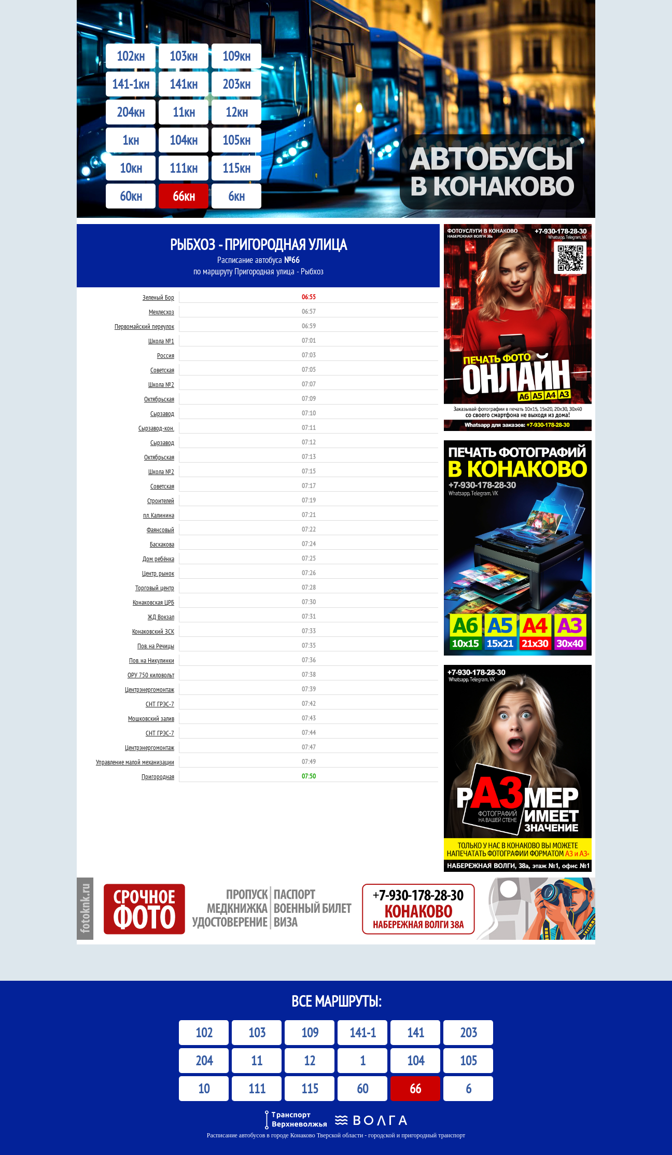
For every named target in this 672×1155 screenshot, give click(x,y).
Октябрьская (159, 399)
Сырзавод (162, 413)
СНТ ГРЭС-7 (160, 704)
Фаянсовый (160, 529)
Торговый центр (154, 587)
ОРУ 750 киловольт (151, 675)
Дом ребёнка (158, 558)
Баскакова (162, 544)
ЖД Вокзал (161, 617)
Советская (162, 370)
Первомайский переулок (144, 326)
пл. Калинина (158, 515)
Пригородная (158, 776)
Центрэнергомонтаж (149, 689)
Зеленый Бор (158, 297)
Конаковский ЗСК (153, 631)
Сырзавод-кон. (156, 428)
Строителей (160, 500)
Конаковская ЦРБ (153, 602)
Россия (165, 355)
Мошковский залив (151, 718)
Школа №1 (161, 341)
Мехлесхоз (161, 312)
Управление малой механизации (135, 762)
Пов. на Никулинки (151, 660)
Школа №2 (161, 384)
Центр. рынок (158, 573)
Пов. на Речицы (155, 646)
